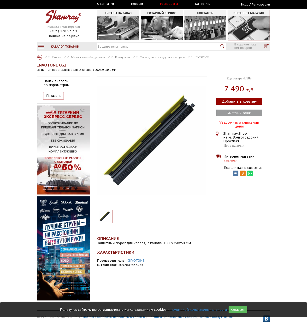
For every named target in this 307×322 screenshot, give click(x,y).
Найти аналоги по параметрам (56, 83)
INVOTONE (136, 260)
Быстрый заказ (239, 113)
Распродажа (169, 4)
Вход (244, 4)
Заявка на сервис (63, 36)
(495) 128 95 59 (63, 30)
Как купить (202, 4)
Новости (137, 4)
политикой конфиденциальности (199, 309)
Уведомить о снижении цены (239, 124)
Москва (59, 4)
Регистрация (261, 4)
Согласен (238, 309)
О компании (105, 4)
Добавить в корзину (239, 101)
